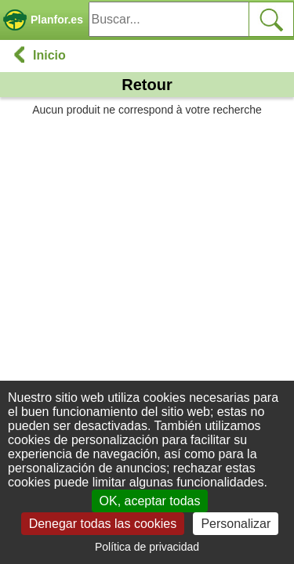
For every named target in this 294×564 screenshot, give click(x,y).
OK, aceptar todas (150, 501)
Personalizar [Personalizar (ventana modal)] (235, 523)
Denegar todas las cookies (103, 523)
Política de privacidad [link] (147, 546)
